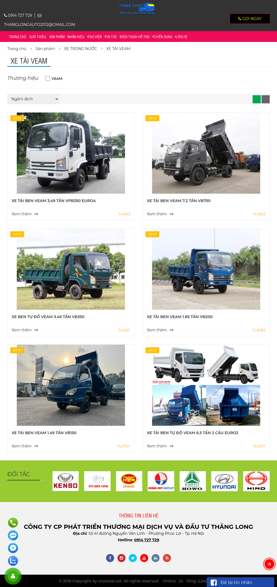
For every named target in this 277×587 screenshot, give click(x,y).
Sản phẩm (57, 36)
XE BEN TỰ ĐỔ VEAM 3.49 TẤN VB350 (48, 316)
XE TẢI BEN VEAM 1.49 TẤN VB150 (44, 432)
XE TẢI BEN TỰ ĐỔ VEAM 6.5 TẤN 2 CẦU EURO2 (192, 432)
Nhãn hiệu (76, 36)
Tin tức (111, 36)
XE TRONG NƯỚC (80, 48)
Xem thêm (22, 214)
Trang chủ (17, 36)
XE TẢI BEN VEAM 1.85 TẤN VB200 (180, 316)
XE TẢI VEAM (118, 48)
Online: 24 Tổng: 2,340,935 (189, 581)
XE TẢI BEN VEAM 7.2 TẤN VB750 (178, 200)
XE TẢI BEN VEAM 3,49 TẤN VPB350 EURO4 (54, 200)
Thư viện (95, 36)
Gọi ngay (250, 18)
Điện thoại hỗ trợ (135, 36)
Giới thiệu (37, 36)
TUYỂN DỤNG (162, 36)
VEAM (57, 78)
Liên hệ (181, 36)
